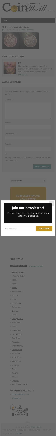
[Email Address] (20, 228)
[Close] (51, 203)
